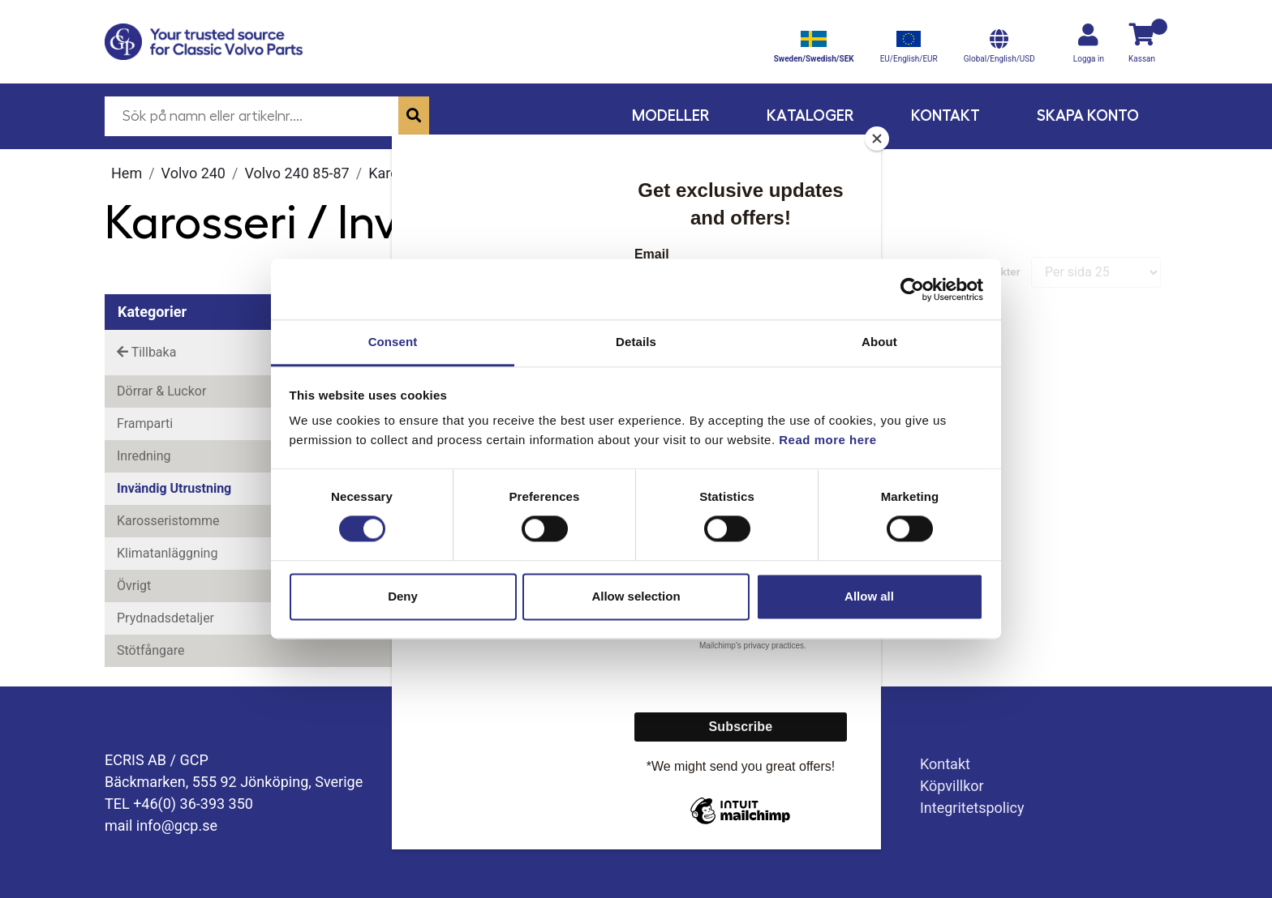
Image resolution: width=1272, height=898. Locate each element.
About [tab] (879, 342)
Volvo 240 (193, 173)
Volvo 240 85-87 (296, 173)
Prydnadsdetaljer (165, 618)
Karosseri (399, 173)
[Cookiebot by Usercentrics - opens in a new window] (912, 289)
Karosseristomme (168, 520)
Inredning (144, 456)
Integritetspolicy (972, 807)
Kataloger (810, 115)
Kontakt (945, 115)
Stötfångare (150, 650)
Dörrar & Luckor (161, 391)
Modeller (671, 115)
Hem (126, 173)
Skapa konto (1088, 115)
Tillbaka (146, 352)
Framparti (145, 423)
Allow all (869, 596)
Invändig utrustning (174, 488)
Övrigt (134, 585)
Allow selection (635, 596)
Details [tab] (636, 342)
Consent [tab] (393, 342)
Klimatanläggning (167, 553)
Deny (403, 596)
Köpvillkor (952, 785)
